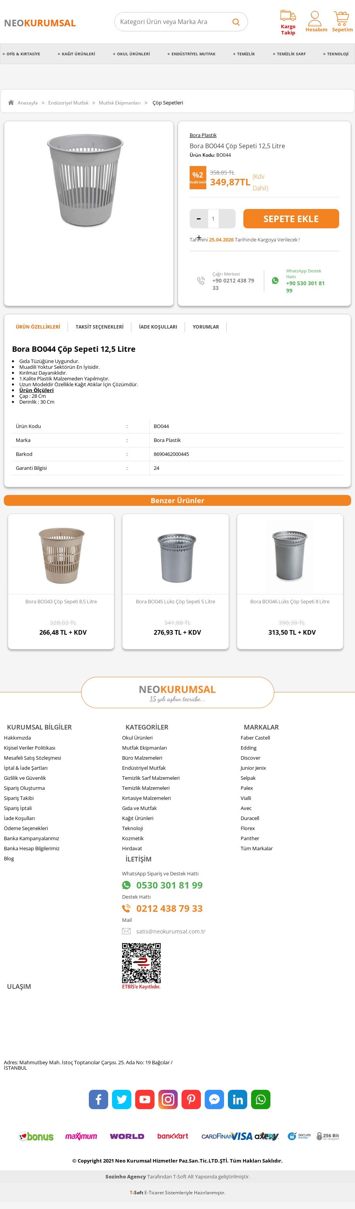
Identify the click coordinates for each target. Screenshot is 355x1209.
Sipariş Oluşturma (24, 790)
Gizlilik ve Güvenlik (25, 780)
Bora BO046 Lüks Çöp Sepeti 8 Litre (290, 601)
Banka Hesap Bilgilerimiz (31, 851)
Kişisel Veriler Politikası (29, 750)
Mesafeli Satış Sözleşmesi (32, 760)
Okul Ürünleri (133, 54)
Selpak (248, 780)
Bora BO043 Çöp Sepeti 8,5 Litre (61, 601)
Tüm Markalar (257, 851)
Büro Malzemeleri (142, 760)
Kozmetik (133, 840)
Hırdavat (132, 851)
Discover (250, 760)
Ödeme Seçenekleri (26, 830)
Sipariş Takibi (19, 800)
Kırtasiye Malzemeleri (146, 800)
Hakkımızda (17, 740)
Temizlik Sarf (291, 54)
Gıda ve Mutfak (139, 810)
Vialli (246, 800)
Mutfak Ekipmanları (144, 750)
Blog (9, 861)
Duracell (250, 820)
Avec (246, 810)
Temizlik (246, 54)
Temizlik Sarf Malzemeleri (151, 780)
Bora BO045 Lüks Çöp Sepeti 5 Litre (175, 601)
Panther (250, 840)
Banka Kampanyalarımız (31, 840)
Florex (248, 830)
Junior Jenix (253, 770)
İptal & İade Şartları (26, 770)
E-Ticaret (154, 1199)
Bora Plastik (203, 135)
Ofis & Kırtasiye (23, 54)
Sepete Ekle (291, 218)
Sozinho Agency (125, 1183)
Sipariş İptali (18, 810)
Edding (248, 750)
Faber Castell (255, 740)
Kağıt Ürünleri (78, 54)
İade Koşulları (19, 820)
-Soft (137, 1199)
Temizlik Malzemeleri (146, 790)
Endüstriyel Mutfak (194, 54)
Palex (247, 790)
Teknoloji (337, 54)
